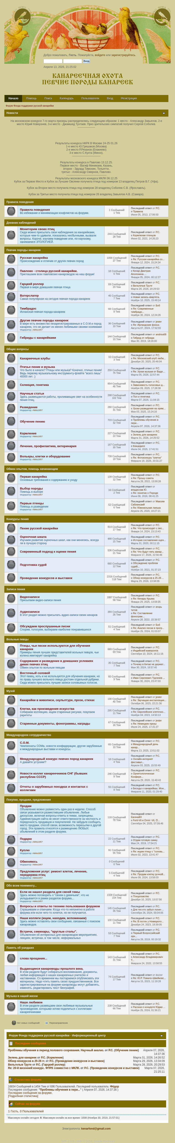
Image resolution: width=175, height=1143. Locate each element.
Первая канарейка (33, 476)
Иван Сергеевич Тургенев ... (149, 678)
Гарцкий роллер (32, 284)
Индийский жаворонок (145, 650)
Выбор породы (31, 488)
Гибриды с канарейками (38, 337)
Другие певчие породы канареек (44, 320)
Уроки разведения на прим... (149, 408)
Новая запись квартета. (146, 297)
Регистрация (129, 98)
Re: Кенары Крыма (143, 598)
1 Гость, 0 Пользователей (26, 1111)
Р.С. (158, 208)
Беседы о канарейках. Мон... (149, 788)
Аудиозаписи (29, 611)
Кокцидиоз (139, 446)
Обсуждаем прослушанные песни (45, 626)
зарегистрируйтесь (123, 55)
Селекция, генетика (34, 385)
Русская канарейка (34, 257)
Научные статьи (32, 393)
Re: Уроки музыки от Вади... (149, 371)
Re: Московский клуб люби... (149, 358)
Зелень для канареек (145, 434)
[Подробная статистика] (23, 1096)
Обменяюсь (29, 861)
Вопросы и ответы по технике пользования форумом (60, 906)
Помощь (31, 98)
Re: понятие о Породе (145, 493)
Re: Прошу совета (143, 478)
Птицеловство (141, 896)
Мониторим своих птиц (37, 229)
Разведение (28, 407)
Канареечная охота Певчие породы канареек (87, 79)
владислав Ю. (139, 489)
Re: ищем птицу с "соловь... (149, 851)
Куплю (25, 850)
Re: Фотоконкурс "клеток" (147, 457)
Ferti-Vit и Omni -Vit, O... (146, 820)
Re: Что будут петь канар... (148, 551)
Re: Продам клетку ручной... (149, 874)
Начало (13, 98)
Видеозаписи (29, 597)
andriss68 (161, 334)
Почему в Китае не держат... (149, 664)
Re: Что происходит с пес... (148, 528)
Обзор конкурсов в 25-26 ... (148, 578)
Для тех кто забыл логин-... (148, 909)
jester (159, 321)
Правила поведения (35, 209)
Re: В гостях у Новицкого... (148, 921)
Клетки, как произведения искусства (47, 708)
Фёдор (114, 1086)
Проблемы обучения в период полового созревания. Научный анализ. (56, 1050)
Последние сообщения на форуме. (30, 1092)
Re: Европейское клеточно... (149, 711)
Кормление (28, 433)
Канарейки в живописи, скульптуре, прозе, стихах (57, 700)
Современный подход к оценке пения (48, 551)
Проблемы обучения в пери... (60, 1089)
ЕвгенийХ (136, 817)
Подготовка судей (33, 564)
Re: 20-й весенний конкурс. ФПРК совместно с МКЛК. (44, 1068)
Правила (138, 211)
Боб (158, 305)
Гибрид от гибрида (143, 337)
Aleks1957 (37, 329)
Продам (25, 806)
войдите (100, 55)
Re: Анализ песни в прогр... (148, 628)
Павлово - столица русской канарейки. (48, 271)
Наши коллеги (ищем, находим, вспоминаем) (53, 918)
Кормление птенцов (144, 235)
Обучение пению (32, 421)
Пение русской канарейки (39, 528)
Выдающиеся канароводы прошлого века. (51, 968)
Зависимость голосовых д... (149, 385)
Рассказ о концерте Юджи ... (149, 1007)
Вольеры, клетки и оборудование (45, 456)
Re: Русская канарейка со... (148, 259)
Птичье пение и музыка (37, 367)
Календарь (67, 98)
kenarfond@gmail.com (96, 1128)
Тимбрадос (28, 308)
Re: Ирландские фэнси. (146, 324)
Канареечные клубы (35, 358)
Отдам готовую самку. (145, 840)
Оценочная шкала (33, 536)
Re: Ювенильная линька (147, 507)
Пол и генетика (141, 396)
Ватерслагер (29, 295)
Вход (110, 98)
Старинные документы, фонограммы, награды (55, 723)
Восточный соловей (35, 673)
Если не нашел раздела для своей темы (50, 892)
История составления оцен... (149, 540)
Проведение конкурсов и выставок (46, 578)
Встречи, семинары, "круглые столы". (48, 931)
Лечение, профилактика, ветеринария (48, 446)
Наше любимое (31, 1002)
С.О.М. (24, 742)
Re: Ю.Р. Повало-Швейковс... (149, 978)
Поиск (48, 98)
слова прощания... (33, 958)
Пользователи (90, 98)
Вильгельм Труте (142, 285)
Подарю (26, 839)
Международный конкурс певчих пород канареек (56, 759)
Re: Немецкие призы (145, 723)
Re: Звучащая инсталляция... (149, 700)
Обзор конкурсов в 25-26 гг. (26, 1061)
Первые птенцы (32, 503)
